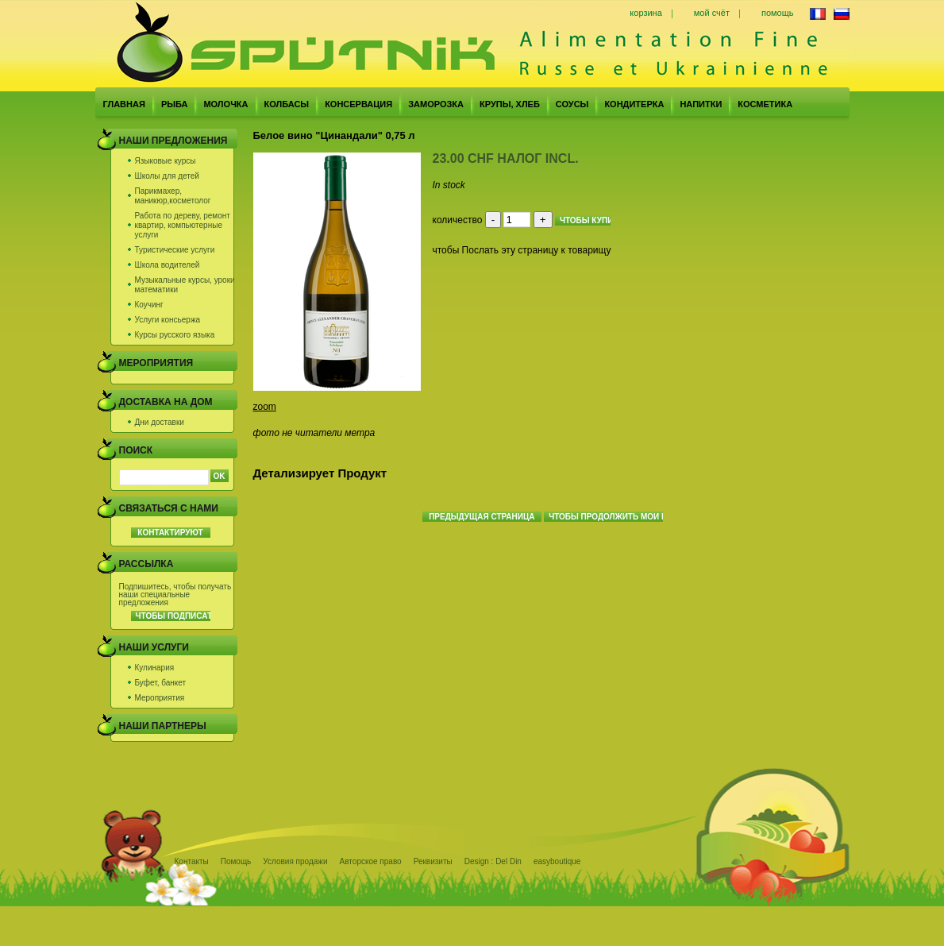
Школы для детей (167, 176)
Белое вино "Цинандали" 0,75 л (334, 135)
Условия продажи (295, 861)
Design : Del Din (493, 861)
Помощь (236, 861)
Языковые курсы (165, 160)
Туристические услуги (175, 249)
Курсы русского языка (175, 334)
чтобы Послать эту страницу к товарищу (522, 250)
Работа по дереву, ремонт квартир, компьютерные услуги (182, 225)
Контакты (192, 861)
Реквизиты (433, 861)
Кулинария (155, 667)
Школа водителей (167, 265)
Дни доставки (159, 422)
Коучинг (149, 304)
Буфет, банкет (161, 682)
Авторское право (371, 861)
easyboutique (557, 861)
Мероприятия (160, 697)
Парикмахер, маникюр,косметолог (173, 196)
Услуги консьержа (168, 319)
